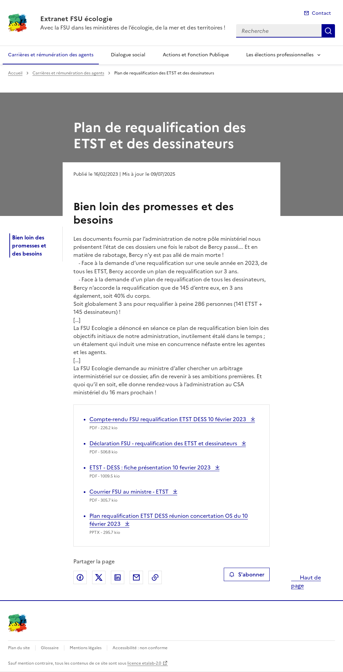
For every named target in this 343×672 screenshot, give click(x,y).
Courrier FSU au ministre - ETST (129, 492)
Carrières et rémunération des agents (50, 54)
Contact (321, 13)
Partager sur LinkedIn (117, 577)
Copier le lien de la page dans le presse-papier (155, 577)
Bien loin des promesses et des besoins (29, 245)
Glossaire (50, 648)
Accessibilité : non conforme (140, 648)
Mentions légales (85, 648)
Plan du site (19, 648)
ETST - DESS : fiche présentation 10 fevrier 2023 (150, 467)
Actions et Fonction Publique (196, 54)
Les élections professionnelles (280, 54)
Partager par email (136, 577)
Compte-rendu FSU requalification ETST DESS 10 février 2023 (168, 419)
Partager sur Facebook (80, 577)
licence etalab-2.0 (144, 663)
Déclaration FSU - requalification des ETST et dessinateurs (163, 443)
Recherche (328, 31)
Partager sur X (99, 577)
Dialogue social (128, 54)
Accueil (15, 73)
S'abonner (246, 574)
